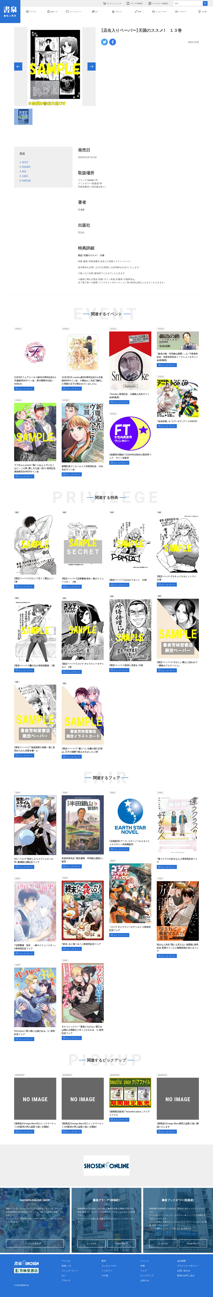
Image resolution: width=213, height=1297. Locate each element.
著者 (24, 171)
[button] (18, 66)
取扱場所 (26, 166)
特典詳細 (26, 180)
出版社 (25, 175)
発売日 (25, 162)
